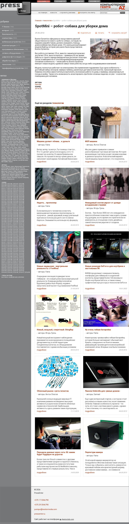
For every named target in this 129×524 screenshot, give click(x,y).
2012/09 (4, 185)
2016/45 (9, 272)
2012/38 (9, 196)
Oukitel (20, 127)
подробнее (41, 162)
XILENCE (13, 154)
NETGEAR (4, 162)
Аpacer (17, 155)
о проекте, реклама (67, 13)
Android (13, 84)
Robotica (4, 136)
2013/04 (21, 201)
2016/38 (15, 269)
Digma (3, 95)
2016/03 (4, 258)
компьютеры (9, 38)
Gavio (19, 100)
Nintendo (18, 122)
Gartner (15, 100)
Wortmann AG (23, 152)
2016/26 (21, 264)
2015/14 (21, 242)
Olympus (8, 125)
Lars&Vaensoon (23, 160)
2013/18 (9, 207)
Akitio (9, 83)
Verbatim (4, 149)
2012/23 (15, 190)
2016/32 (4, 267)
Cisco (3, 90)
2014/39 (4, 234)
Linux (17, 113)
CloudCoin (19, 90)
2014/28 (9, 230)
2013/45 (21, 217)
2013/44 (15, 217)
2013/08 (21, 203)
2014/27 (4, 230)
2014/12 (15, 223)
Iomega (20, 106)
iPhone (3, 108)
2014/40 (9, 234)
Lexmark (4, 113)
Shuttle (26, 138)
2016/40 (4, 270)
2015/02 (21, 237)
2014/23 (4, 228)
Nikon (13, 122)
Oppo (3, 127)
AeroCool (4, 83)
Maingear (21, 114)
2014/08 (15, 222)
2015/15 (4, 244)
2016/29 (9, 266)
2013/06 (9, 203)
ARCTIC (8, 86)
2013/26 (4, 210)
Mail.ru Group (13, 114)
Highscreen (5, 105)
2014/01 (21, 218)
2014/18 (21, 225)
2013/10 (9, 204)
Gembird (4, 102)
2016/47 (21, 272)
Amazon (3, 84)
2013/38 (4, 215)
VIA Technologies (17, 149)
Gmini (8, 103)
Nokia (23, 122)
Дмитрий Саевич (7, 171)
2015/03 (4, 239)
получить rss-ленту (86, 13)
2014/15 (9, 225)
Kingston (11, 109)
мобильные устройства (13, 42)
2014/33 (15, 231)
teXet (21, 144)
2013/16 (21, 206)
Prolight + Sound (12, 133)
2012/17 (4, 188)
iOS (24, 106)
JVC (25, 108)
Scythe (12, 138)
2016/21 (15, 263)
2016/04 (9, 258)
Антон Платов (20, 168)
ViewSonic (26, 149)
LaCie (26, 109)
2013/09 (4, 204)
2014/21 (15, 226)
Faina (3, 166)
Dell (20, 94)
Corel (17, 92)
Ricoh (19, 135)
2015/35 (4, 252)
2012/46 (9, 199)
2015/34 (21, 250)
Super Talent (13, 143)
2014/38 (21, 233)
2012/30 (9, 193)
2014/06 (4, 222)
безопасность (9, 34)
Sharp (21, 138)
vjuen (12, 166)
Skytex (23, 139)
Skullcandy (13, 139)
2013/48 (15, 218)
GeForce (24, 100)
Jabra (15, 108)
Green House (20, 103)
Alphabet (24, 83)
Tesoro (10, 162)
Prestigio (4, 133)
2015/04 (9, 239)
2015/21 (15, 245)
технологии (8, 64)
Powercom (26, 132)
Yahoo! (19, 154)
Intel (12, 106)
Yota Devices (25, 154)
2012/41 (4, 198)
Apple (21, 84)
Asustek (4, 87)
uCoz (11, 147)
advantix (22, 81)
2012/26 (9, 192)
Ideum (3, 106)
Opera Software (21, 125)
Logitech (22, 113)
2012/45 (4, 199)
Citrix (7, 90)
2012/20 (21, 188)
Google (13, 103)
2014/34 (21, 231)
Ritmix (26, 135)
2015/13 (15, 242)
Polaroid (19, 132)
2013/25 (21, 209)
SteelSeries (4, 143)
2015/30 (21, 248)
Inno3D (9, 160)
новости (53, 13)
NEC (2, 122)
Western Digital (20, 150)
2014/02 (4, 220)
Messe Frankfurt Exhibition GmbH (12, 116)
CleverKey (12, 90)
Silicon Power (5, 139)
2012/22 (9, 190)
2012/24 (21, 190)
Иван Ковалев (18, 171)
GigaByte (24, 102)
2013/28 (15, 210)
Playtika (3, 158)
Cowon (21, 92)
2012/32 (21, 193)
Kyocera (21, 109)
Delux (24, 94)
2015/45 (15, 255)
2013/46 (4, 218)
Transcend (24, 146)
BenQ (18, 87)
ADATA (12, 81)
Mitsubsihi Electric (18, 117)
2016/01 (15, 256)
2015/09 (15, 240)
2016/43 (21, 270)
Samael (8, 166)
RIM (22, 135)
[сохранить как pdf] (118, 33)
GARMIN (9, 100)
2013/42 (4, 217)
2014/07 (9, 222)
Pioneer (8, 130)
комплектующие (11, 45)
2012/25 (4, 192)
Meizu (27, 114)
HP (15, 105)
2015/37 (15, 252)
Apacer (14, 158)
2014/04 (15, 220)
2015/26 (21, 247)
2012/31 (15, 193)
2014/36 (9, 233)
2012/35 (15, 195)
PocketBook (4, 132)
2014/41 (15, 234)
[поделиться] (84, 33)
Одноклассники (22, 157)
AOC (17, 84)
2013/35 (9, 214)
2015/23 (4, 247)
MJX (26, 117)
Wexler (27, 150)
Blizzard (11, 89)
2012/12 (21, 185)
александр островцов (8, 168)
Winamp (9, 152)
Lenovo (19, 111)
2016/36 (4, 269)
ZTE (13, 155)
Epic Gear (25, 158)
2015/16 (9, 244)
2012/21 (4, 190)
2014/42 (21, 234)
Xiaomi (8, 154)
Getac (14, 102)
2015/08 (9, 240)
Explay (9, 97)
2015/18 (21, 244)
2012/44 (21, 198)
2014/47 (4, 237)
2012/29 (4, 193)
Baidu (9, 87)
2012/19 (15, 188)
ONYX (14, 125)
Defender (15, 94)
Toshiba (12, 146)
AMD (8, 84)
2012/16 (21, 187)
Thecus (25, 144)
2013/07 (15, 203)
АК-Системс (23, 155)
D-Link (3, 94)
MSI (18, 120)
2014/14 (4, 225)
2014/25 (15, 228)
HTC (18, 105)
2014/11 (9, 223)
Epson (24, 95)
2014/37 (15, 233)
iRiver (8, 108)
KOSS (16, 109)
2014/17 (15, 225)
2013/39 (9, 215)
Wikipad (3, 152)
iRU (11, 108)
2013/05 (4, 203)
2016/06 (21, 258)
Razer (15, 135)
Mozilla (13, 120)
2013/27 (9, 210)
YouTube (4, 155)
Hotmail (11, 105)
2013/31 (9, 212)
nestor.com (43, 1)
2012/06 (9, 184)
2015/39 (4, 253)
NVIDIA (13, 124)
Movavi (3, 120)
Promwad (21, 133)
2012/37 (4, 196)
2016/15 (4, 263)
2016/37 (9, 269)
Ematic (20, 95)
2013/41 (21, 215)
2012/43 (15, 198)
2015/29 (15, 248)
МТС (15, 157)
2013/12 (21, 204)
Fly (8, 98)
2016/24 (9, 264)
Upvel (15, 147)
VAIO (19, 147)
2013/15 (15, 206)
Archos (3, 86)
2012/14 (9, 187)
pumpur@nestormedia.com (45, 509)
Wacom (7, 150)
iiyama (8, 106)
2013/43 (9, 217)
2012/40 (21, 196)
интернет (8, 30)
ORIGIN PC (13, 127)
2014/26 (21, 228)
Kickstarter (4, 109)
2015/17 (15, 244)
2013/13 (4, 206)
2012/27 (15, 192)
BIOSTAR (26, 87)
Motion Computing (7, 119)
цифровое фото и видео (13, 57)
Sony (8, 141)
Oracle (7, 127)
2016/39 (21, 269)
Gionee (3, 103)
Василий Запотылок (8, 169)
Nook (8, 124)
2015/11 (4, 242)
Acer (7, 81)
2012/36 (21, 195)
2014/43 (4, 236)
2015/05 (15, 239)
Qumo (10, 135)
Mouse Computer (24, 119)
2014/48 (9, 237)
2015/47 (4, 256)
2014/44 (9, 236)
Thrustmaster (5, 146)
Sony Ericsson (14, 141)
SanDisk (4, 138)
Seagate (16, 138)
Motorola (15, 119)
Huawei (22, 105)
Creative (26, 92)
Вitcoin (3, 157)
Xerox (3, 154)
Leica (15, 111)
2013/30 (4, 212)
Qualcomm (4, 135)
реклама (21, 277)
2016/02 (21, 256)
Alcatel (14, 83)
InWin (16, 106)
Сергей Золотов (12, 177)
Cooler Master (10, 92)
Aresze (19, 158)
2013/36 (15, 214)
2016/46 (15, 272)
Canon (22, 89)
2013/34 (4, 214)
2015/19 (4, 245)
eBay (11, 95)
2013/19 (15, 207)
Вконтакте (9, 157)
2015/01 (15, 237)
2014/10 (4, 223)
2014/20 (9, 226)
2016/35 (21, 267)
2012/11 (15, 185)
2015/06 (21, 239)
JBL (22, 108)
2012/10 (9, 185)
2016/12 (9, 261)
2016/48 (27, 272)
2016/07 (4, 260)
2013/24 (15, 209)
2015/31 (4, 250)
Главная (38, 21)
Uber (7, 147)
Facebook (15, 97)
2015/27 (4, 248)
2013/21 (4, 209)
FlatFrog (3, 98)
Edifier (15, 95)
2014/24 (9, 228)
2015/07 (4, 240)
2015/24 (9, 247)
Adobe (17, 81)
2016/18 (9, 263)
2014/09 (21, 222)
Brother (17, 89)
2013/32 (15, 212)
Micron (3, 117)
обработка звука (10, 61)
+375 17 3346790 (41, 500)
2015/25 (15, 247)
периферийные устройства (15, 68)
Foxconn (11, 98)
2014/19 (4, 226)
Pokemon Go (13, 132)
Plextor (21, 130)
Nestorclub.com (68, 519)
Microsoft (9, 117)
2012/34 (9, 195)
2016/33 (9, 267)
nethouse (7, 122)
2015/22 (21, 245)
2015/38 (21, 252)
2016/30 (15, 266)
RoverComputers (12, 136)
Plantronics (14, 130)
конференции (13, 277)
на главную (42, 13)
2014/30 (21, 230)
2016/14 (21, 261)
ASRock (18, 86)
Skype (19, 139)
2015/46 (21, 255)
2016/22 (21, 263)
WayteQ (12, 150)
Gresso (27, 103)
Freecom (17, 98)
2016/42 (15, 270)
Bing (21, 87)
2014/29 (15, 230)
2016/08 (9, 260)
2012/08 (21, 184)
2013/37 (21, 214)
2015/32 (9, 250)
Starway (21, 141)
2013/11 (15, 204)
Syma (23, 143)
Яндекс (9, 158)
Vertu (9, 149)
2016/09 (15, 260)
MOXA (8, 120)
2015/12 (9, 242)
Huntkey (3, 160)
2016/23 (4, 264)
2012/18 (9, 188)
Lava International (7, 111)
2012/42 (9, 198)
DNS (7, 95)
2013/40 (15, 215)
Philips (3, 130)
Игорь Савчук (10, 173)
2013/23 (9, 209)
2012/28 (21, 192)
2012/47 (15, 199)
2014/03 (9, 220)
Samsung (26, 136)
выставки (4, 277)
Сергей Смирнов (23, 177)
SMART (3, 141)
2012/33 (4, 195)
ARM (13, 86)
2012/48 (21, 199)
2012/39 (15, 196)
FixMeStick (21, 97)
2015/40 (9, 253)
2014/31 (4, 231)
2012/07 (15, 184)
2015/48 (9, 256)
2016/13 (15, 261)
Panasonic (11, 128)
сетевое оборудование (13, 53)
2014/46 (21, 236)
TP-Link (18, 146)
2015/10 (21, 240)
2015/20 (9, 245)
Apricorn (26, 84)
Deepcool (9, 94)
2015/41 (15, 253)
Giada (19, 102)
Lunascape (4, 114)
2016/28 (4, 266)
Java (19, 108)
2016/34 (15, 267)
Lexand (24, 111)
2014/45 (15, 236)
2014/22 (21, 226)
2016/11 (4, 261)
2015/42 (21, 253)
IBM (27, 105)
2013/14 (9, 206)
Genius (9, 102)
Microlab (26, 116)
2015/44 (9, 255)
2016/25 (15, 264)
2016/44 (4, 272)
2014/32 (9, 231)
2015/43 (4, 255)
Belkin (13, 87)
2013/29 (21, 210)
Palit (6, 128)
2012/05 (4, 184)
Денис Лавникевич (21, 169)
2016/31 (21, 266)
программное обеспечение (15, 49)
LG (8, 113)
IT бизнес (8, 27)
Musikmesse (23, 120)
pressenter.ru (39, 514)
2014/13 (21, 223)
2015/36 (9, 252)
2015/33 (15, 250)
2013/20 (21, 207)
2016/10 (21, 260)
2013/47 (9, 218)
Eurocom (4, 97)
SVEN (19, 143)
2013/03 (15, 201)
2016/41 (9, 270)
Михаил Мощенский (16, 174)
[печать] (99, 33)
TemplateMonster (13, 144)
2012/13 (4, 187)
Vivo (2, 150)
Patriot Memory (19, 128)
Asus (22, 86)
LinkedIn (12, 113)
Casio (26, 89)
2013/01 (4, 201)
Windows (15, 152)
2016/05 (15, 258)
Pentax (27, 128)
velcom (24, 147)
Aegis (27, 81)
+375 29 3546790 (41, 505)
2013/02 (9, 201)
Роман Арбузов (15, 176)
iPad (27, 106)
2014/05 (21, 220)
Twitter (3, 147)
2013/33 (21, 212)
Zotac (9, 155)
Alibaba (19, 83)
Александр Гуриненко (22, 166)
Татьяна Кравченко (7, 179)
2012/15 (15, 187)
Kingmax (14, 160)
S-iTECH (20, 136)
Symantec (4, 144)
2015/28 (9, 248)
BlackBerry (4, 89)
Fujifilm (23, 98)
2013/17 (4, 207)
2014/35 (4, 233)
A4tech (3, 81)
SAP (8, 138)
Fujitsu (3, 100)
